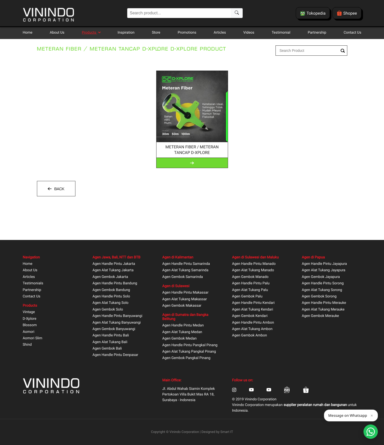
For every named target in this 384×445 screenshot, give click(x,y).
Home (28, 33)
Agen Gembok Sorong (319, 296)
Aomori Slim (32, 338)
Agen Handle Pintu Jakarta (114, 264)
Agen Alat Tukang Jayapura (324, 270)
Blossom (30, 325)
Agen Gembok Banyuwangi (114, 329)
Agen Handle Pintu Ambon (253, 323)
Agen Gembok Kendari (250, 316)
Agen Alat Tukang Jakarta (113, 270)
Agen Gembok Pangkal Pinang (186, 358)
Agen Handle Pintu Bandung (115, 283)
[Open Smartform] (370, 431)
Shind (27, 345)
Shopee (347, 13)
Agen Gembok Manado (250, 277)
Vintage (29, 312)
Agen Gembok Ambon (249, 335)
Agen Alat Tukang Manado (253, 270)
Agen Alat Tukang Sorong (322, 290)
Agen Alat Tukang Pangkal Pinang (189, 352)
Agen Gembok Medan (179, 339)
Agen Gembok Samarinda (182, 277)
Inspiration (125, 33)
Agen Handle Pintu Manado (254, 264)
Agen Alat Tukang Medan (182, 332)
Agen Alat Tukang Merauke (323, 310)
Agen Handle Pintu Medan (183, 325)
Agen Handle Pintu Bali (111, 335)
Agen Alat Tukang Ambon (252, 329)
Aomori (28, 332)
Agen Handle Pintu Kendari (253, 303)
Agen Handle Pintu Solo (111, 296)
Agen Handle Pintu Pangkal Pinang (190, 345)
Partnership (317, 33)
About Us (57, 33)
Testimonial (281, 33)
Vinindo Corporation (184, 432)
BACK (59, 189)
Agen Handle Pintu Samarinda (186, 264)
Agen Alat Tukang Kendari (252, 310)
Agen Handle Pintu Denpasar (115, 355)
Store (156, 33)
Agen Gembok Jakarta (110, 277)
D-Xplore (29, 319)
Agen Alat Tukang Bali (110, 342)
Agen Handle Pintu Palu (251, 283)
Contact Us (352, 33)
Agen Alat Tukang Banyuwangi (117, 323)
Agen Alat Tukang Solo (111, 303)
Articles (220, 33)
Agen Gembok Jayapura (321, 277)
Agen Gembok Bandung (111, 290)
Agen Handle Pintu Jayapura (324, 264)
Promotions (187, 33)
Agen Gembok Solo (108, 310)
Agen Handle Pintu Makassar (185, 293)
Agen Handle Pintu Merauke (324, 303)
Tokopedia (313, 13)
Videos (248, 33)
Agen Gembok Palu (247, 296)
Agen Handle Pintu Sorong (323, 283)
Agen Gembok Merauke (320, 316)
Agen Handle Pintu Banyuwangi (117, 316)
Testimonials (33, 283)
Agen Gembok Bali (107, 349)
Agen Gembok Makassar (182, 306)
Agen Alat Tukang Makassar (184, 299)
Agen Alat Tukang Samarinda (185, 270)
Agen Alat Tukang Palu (250, 290)
